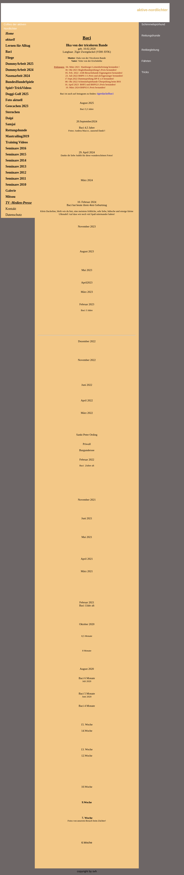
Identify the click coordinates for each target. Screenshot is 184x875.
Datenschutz (13, 215)
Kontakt (10, 209)
